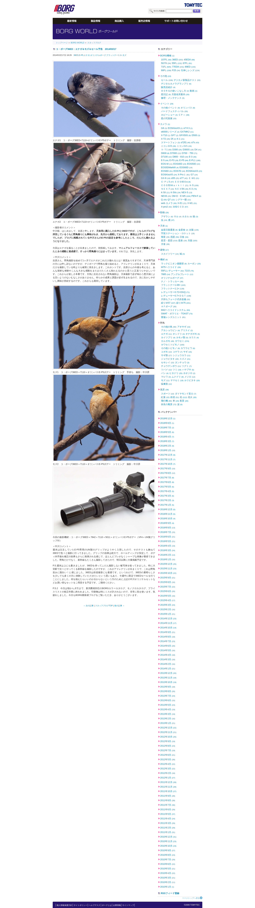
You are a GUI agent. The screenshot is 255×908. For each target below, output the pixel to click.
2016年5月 (167, 541)
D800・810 (180, 156)
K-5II (165, 192)
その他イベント (170, 107)
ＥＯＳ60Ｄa (183, 181)
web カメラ (169, 203)
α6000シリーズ (170, 131)
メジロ (189, 376)
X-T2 (165, 139)
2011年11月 (168, 786)
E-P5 (183, 160)
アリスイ (187, 330)
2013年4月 (167, 709)
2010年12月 (168, 836)
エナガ (166, 334)
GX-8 (165, 178)
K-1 (180, 139)
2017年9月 (167, 468)
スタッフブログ (94, 43)
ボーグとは (107, 905)
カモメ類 (182, 337)
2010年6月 (167, 864)
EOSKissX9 (175, 128)
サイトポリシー (80, 905)
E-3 (192, 156)
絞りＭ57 (168, 303)
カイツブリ (168, 337)
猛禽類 (166, 384)
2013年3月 (167, 714)
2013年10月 (168, 682)
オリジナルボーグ (172, 278)
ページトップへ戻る (191, 898)
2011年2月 (167, 827)
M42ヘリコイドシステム (175, 310)
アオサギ (183, 326)
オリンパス (188, 107)
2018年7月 (167, 427)
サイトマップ (128, 905)
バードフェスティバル (174, 111)
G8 (164, 128)
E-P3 (173, 160)
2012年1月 (167, 777)
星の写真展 (168, 118)
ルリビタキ (192, 380)
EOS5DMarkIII (170, 167)
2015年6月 (167, 591)
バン (164, 373)
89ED (190, 66)
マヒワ (166, 376)
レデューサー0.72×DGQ (175, 292)
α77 (184, 178)
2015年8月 (167, 582)
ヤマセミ (177, 380)
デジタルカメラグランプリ (176, 83)
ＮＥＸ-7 (167, 189)
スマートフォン (170, 142)
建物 (164, 249)
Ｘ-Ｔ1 (166, 149)
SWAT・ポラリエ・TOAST (177, 313)
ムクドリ (178, 376)
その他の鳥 (168, 326)
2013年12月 (168, 673)
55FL (177, 63)
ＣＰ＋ (183, 114)
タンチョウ (182, 362)
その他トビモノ (170, 348)
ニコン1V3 (168, 146)
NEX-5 (186, 192)
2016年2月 (167, 555)
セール (167, 80)
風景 (164, 389)
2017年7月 (167, 477)
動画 (193, 90)
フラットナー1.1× (172, 288)
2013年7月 (167, 695)
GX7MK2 (186, 131)
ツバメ (166, 369)
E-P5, (81, 55)
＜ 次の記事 (88, 606)
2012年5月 (167, 759)
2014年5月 (167, 650)
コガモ (166, 351)
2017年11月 (167, 459)
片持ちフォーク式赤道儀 (175, 299)
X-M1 (192, 203)
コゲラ (177, 351)
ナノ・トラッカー (172, 281)
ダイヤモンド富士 (185, 393)
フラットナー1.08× (173, 285)
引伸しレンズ (190, 70)
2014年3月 (167, 659)
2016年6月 (167, 536)
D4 (198, 149)
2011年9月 (167, 795)
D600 (165, 153)
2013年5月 (167, 705)
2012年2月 (167, 773)
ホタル (187, 216)
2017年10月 (167, 464)
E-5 (164, 160)
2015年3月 (167, 605)
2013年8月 (167, 691)
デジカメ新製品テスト (187, 80)
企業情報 (117, 905)
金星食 (183, 229)
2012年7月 (167, 750)
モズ (124, 55)
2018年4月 (167, 436)
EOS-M (167, 164)
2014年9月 (167, 632)
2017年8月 (167, 473)
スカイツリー (170, 253)
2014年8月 (167, 636)
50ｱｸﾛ (166, 63)
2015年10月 (168, 573)
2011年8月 (167, 800)
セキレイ (167, 362)
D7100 (166, 156)
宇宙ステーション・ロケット (178, 233)
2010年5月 (167, 868)
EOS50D (193, 164)
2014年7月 (167, 641)
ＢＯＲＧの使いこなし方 (175, 90)
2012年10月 (168, 736)
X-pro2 (166, 206)
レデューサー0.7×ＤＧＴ (176, 295)
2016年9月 (167, 523)
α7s (195, 142)
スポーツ (167, 393)
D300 (177, 149)
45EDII (189, 59)
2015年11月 (168, 568)
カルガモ (167, 341)
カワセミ (182, 341)
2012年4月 (167, 764)
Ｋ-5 (194, 185)
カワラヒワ (188, 348)
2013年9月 (167, 686)
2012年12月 (168, 727)
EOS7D (179, 171)
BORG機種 (167, 55)
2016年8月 (167, 527)
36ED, (76, 55)
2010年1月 (167, 886)
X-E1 (182, 203)
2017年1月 (167, 505)
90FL (166, 70)
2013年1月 (167, 723)
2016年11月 (167, 514)
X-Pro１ (184, 174)
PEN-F (196, 196)
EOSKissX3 (194, 171)
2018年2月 (167, 445)
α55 (175, 178)
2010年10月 (168, 846)
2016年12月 (167, 509)
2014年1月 (167, 668)
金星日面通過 (169, 229)
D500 (196, 135)
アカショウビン (170, 330)
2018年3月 (167, 441)
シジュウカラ (181, 355)
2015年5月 (167, 595)
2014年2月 (167, 664)
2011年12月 (168, 782)
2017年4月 (167, 491)
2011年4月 (167, 818)
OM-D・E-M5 (181, 196)
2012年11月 (168, 732)
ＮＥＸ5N (181, 189)
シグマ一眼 (183, 199)
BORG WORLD (77, 43)
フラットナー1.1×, (114, 55)
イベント (166, 103)
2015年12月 (168, 564)
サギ (187, 351)
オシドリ (179, 334)
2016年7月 (167, 532)
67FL (187, 63)
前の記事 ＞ (119, 606)
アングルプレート (182, 274)
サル (177, 216)
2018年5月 (167, 432)
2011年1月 (167, 832)
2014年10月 (168, 627)
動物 (164, 212)
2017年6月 (167, 482)
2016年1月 (167, 559)
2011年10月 (168, 791)
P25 (176, 70)
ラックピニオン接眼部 (174, 263)
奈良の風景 (168, 404)
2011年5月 (167, 814)
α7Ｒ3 (188, 128)
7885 (165, 274)
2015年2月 (167, 609)
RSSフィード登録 (170, 893)
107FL (166, 59)
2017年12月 (167, 455)
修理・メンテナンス (172, 98)
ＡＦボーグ (168, 306)
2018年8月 (167, 423)
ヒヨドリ (175, 373)
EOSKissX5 (169, 174)
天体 (164, 225)
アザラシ (167, 216)
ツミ (177, 369)
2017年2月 (167, 500)
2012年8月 (167, 745)
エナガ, (87, 55)
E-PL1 (195, 160)
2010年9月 (167, 850)
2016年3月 (167, 550)
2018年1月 (167, 450)
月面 (192, 240)
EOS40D (179, 164)
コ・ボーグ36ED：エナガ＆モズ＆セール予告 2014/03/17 (86, 49)
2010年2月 (167, 882)
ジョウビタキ (170, 359)
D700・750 (189, 153)
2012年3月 (167, 768)
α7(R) (185, 142)
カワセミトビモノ (172, 344)
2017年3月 (167, 495)
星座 (182, 240)
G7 (194, 174)
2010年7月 (167, 859)
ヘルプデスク (94, 905)
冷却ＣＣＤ (180, 206)
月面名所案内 (180, 94)
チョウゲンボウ (171, 366)
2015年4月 (167, 600)
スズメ (185, 359)
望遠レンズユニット (173, 317)
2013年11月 (168, 677)
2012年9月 (167, 741)
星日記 (166, 94)
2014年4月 (167, 655)
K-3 (193, 189)
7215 (189, 270)
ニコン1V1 (184, 146)
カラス (194, 337)
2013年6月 (167, 700)
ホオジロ (189, 373)
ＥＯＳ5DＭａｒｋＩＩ (174, 185)
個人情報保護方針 (64, 905)
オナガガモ (193, 334)
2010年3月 (167, 877)
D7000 (175, 153)
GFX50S (185, 135)
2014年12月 (168, 618)
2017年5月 (167, 486)
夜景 (184, 400)
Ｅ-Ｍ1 (193, 178)
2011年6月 (167, 809)
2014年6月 (167, 645)
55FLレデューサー (172, 270)
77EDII (178, 66)
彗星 (165, 237)
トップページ (62, 43)
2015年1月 (167, 614)
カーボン (194, 263)
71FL (166, 66)
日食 (184, 237)
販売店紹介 (168, 87)
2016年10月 (167, 518)
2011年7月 (167, 805)
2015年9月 (167, 577)
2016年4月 (167, 545)
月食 (165, 244)
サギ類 (166, 355)
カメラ (165, 124)
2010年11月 (168, 841)
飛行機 (166, 400)
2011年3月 (167, 823)
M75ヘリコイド (171, 267)
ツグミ (187, 366)
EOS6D (167, 171)
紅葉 (165, 397)
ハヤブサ (188, 369)
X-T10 (165, 135)
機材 (164, 259)
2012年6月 (167, 755)
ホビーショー (169, 114)
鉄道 (174, 397)
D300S (188, 149)
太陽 (194, 229)
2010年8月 (167, 855)
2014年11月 (168, 623)
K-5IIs (176, 192)
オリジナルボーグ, (98, 55)
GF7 (174, 135)
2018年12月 (167, 418)
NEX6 (166, 196)
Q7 (171, 199)
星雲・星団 (169, 240)
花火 (192, 397)
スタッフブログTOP (104, 606)
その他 (165, 76)
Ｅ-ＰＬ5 (167, 181)
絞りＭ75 (183, 303)
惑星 (174, 237)
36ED (177, 59)
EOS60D (185, 167)
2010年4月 (167, 873)
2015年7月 (167, 586)
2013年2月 (167, 718)
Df (173, 139)
